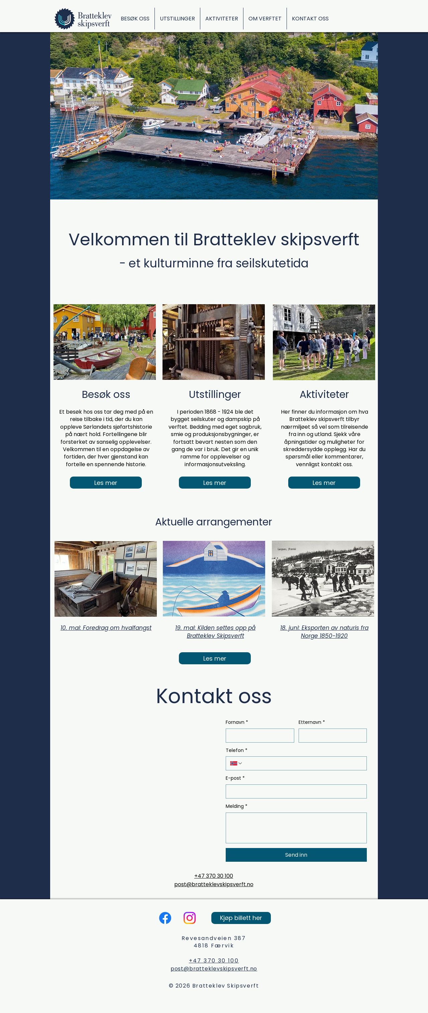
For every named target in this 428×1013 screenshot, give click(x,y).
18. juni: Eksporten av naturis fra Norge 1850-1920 (324, 632)
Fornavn (237, 722)
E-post (235, 778)
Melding (236, 806)
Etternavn (312, 722)
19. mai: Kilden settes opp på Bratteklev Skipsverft (215, 632)
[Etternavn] (331, 735)
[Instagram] (190, 918)
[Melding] (296, 828)
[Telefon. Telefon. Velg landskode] (236, 763)
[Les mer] (106, 483)
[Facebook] (165, 918)
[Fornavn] (258, 735)
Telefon (236, 750)
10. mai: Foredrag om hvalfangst (106, 628)
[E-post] (294, 791)
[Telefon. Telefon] (302, 763)
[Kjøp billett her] (241, 918)
